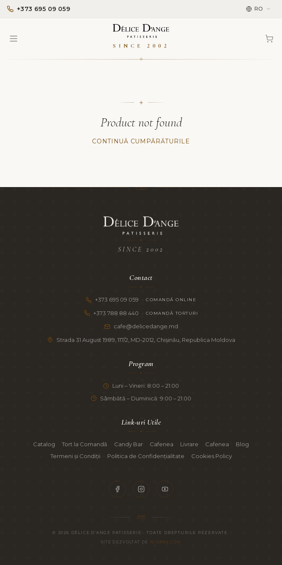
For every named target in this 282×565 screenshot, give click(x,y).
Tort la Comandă (84, 444)
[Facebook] (117, 489)
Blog (242, 444)
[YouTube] (164, 489)
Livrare (189, 444)
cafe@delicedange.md (141, 326)
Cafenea (161, 444)
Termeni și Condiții (75, 456)
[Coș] (269, 38)
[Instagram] (141, 489)
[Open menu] (13, 38)
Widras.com (165, 542)
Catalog (44, 444)
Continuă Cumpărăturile (141, 141)
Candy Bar (128, 444)
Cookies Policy (211, 456)
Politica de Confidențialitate (145, 456)
